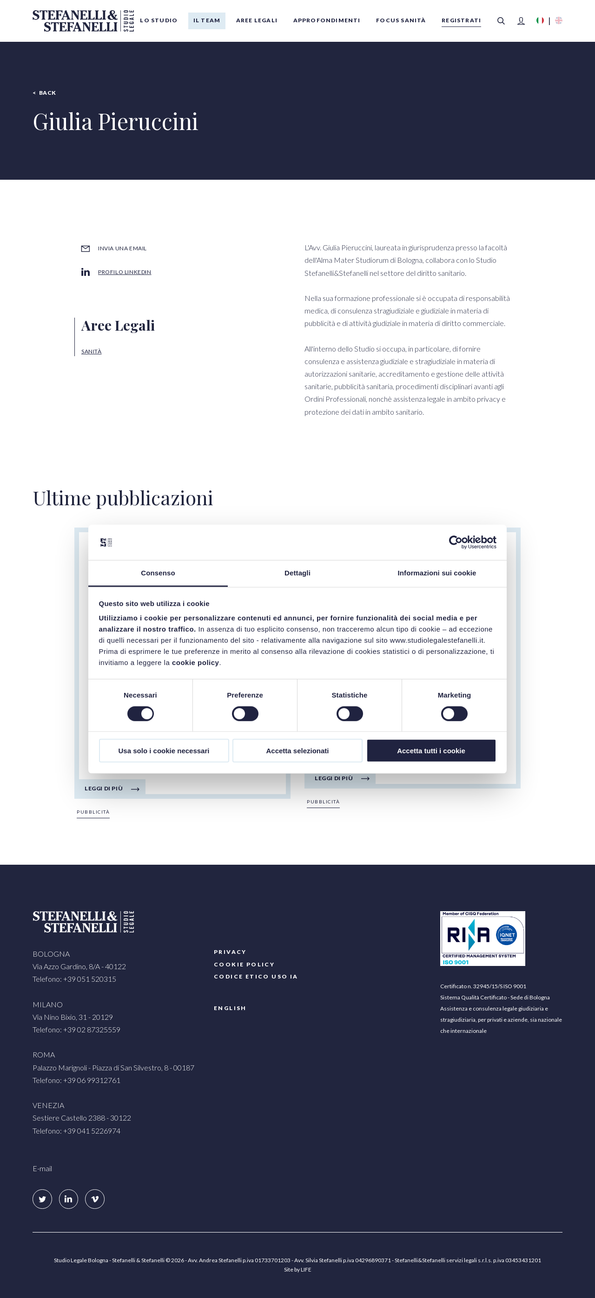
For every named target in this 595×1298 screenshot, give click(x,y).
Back (47, 92)
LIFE (306, 1269)
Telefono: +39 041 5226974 (76, 1130)
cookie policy (195, 662)
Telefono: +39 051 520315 (74, 978)
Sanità (91, 351)
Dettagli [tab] (297, 573)
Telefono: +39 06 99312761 (76, 1080)
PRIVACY (230, 951)
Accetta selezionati (297, 751)
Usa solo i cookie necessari (164, 751)
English (230, 1007)
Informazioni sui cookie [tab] (437, 573)
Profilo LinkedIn (125, 271)
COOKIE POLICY (244, 964)
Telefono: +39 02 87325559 (76, 1029)
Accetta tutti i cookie (431, 751)
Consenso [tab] (158, 573)
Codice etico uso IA (256, 976)
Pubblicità (93, 812)
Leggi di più (104, 788)
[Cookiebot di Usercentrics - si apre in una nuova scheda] (455, 542)
